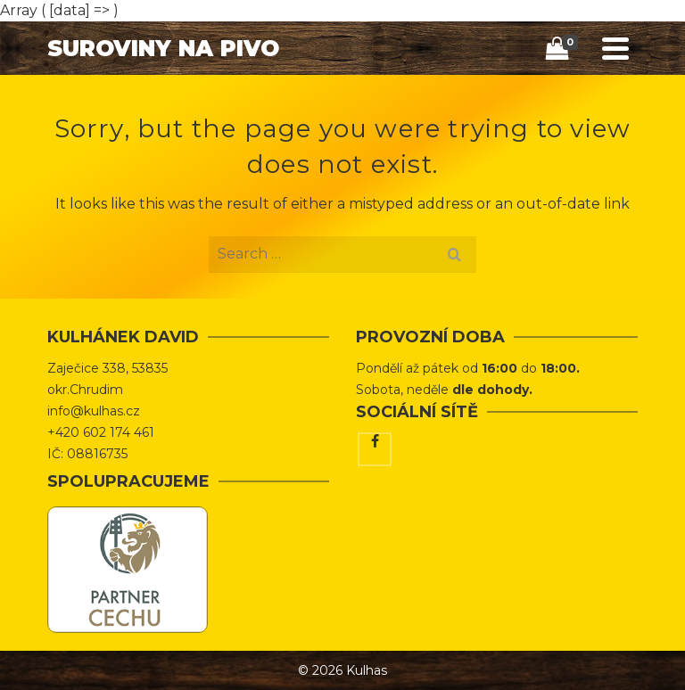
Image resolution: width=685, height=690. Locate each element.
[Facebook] (375, 449)
